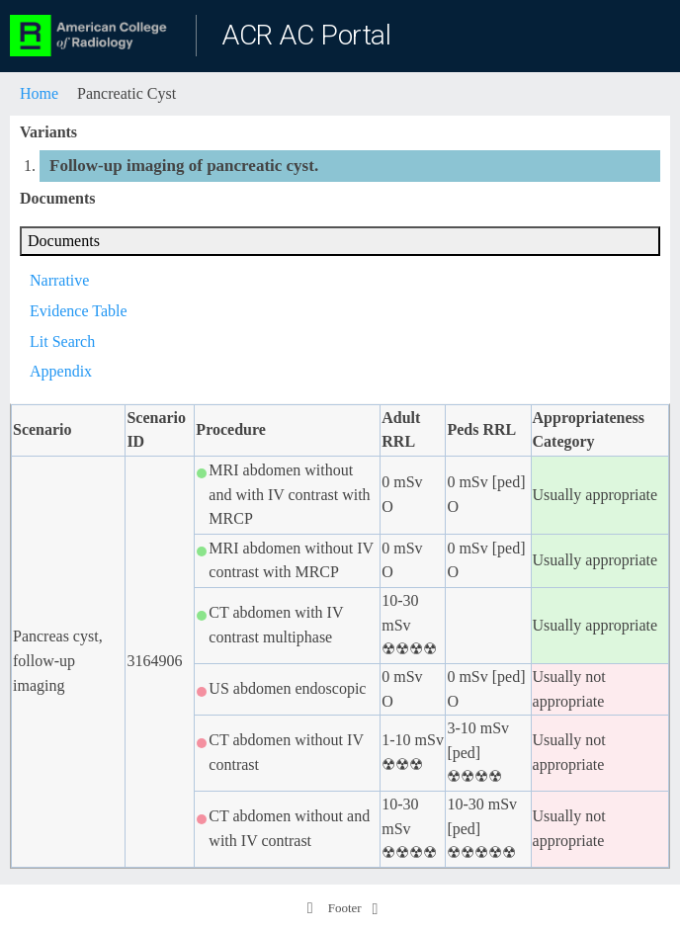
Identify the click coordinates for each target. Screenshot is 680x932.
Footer (333, 908)
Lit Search (62, 341)
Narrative (59, 280)
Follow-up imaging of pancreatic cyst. (183, 165)
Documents (64, 240)
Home (39, 93)
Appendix (61, 371)
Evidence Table (79, 310)
